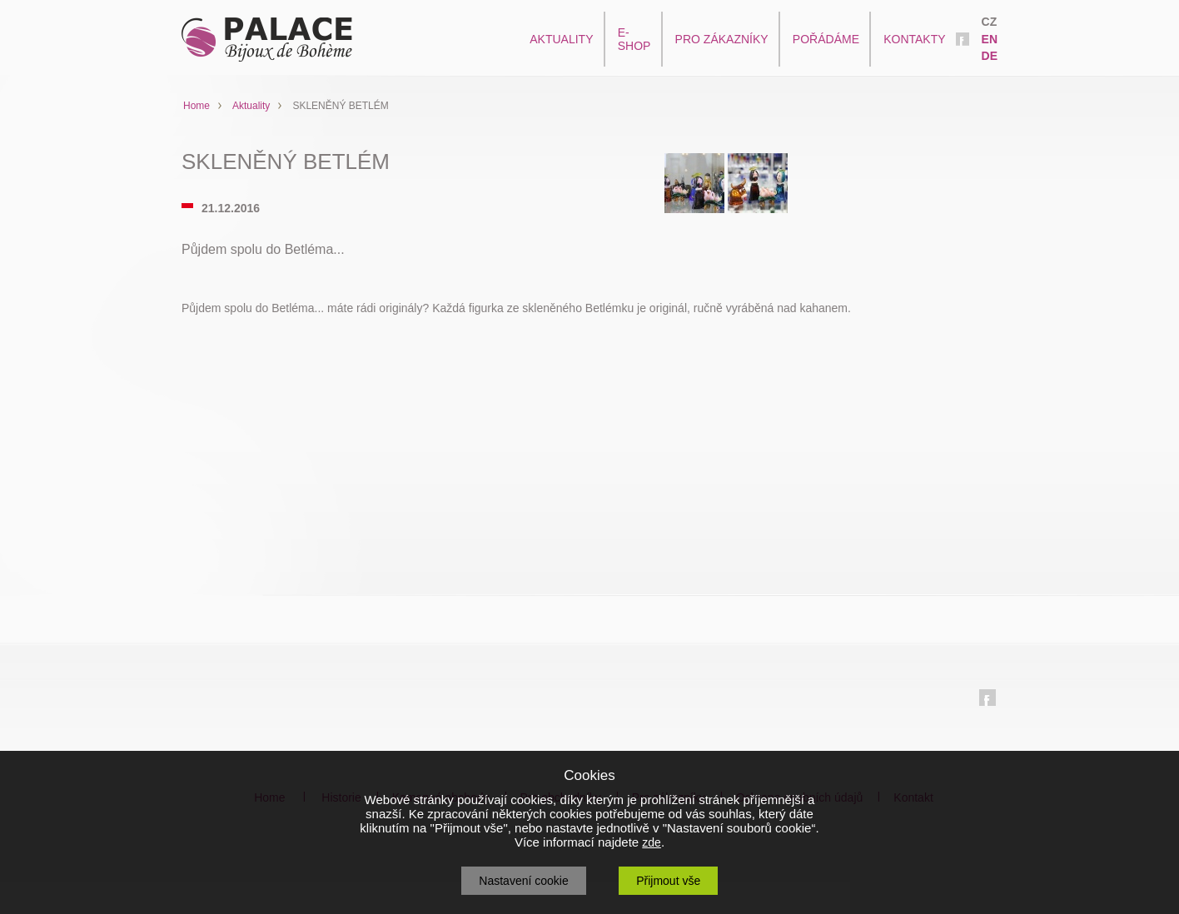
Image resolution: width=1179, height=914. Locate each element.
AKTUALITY (561, 39)
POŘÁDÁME (826, 39)
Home (196, 106)
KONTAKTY (914, 39)
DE (989, 55)
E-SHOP (634, 39)
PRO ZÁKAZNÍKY (722, 39)
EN (989, 39)
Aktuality (251, 106)
